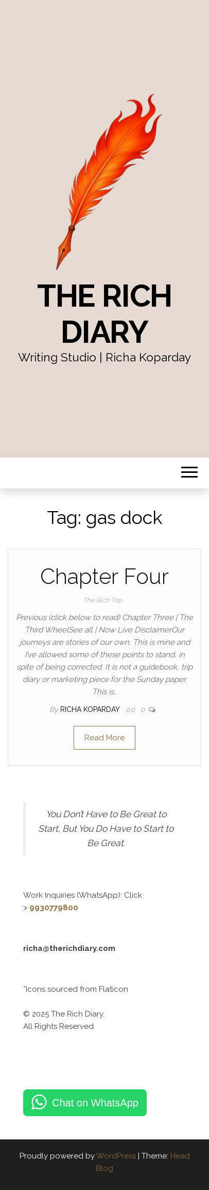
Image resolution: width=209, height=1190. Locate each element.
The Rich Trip (102, 600)
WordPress (116, 1156)
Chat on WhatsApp (95, 1102)
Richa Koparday (90, 709)
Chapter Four (104, 576)
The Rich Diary (104, 314)
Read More (104, 737)
